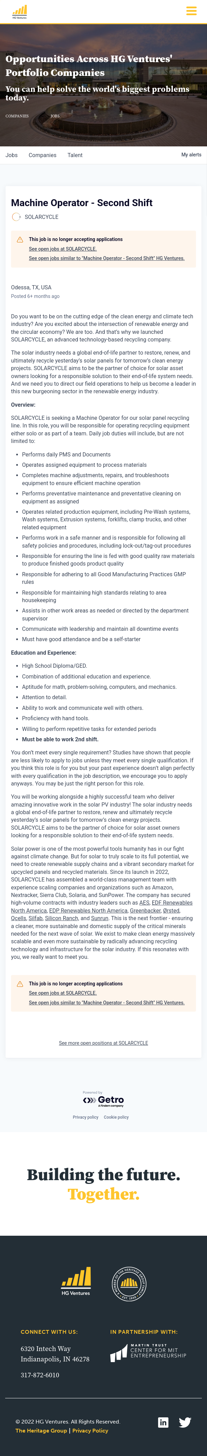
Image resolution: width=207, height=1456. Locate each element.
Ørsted (171, 910)
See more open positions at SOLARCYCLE (103, 1043)
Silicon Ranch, (62, 918)
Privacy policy (85, 1117)
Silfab (36, 918)
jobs (12, 155)
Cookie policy (116, 1117)
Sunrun (99, 918)
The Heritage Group (41, 1430)
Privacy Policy (90, 1430)
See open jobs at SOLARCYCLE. (63, 249)
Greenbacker (145, 910)
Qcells (18, 918)
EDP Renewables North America (88, 910)
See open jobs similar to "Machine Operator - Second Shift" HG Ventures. (107, 258)
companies (42, 155)
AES (144, 902)
